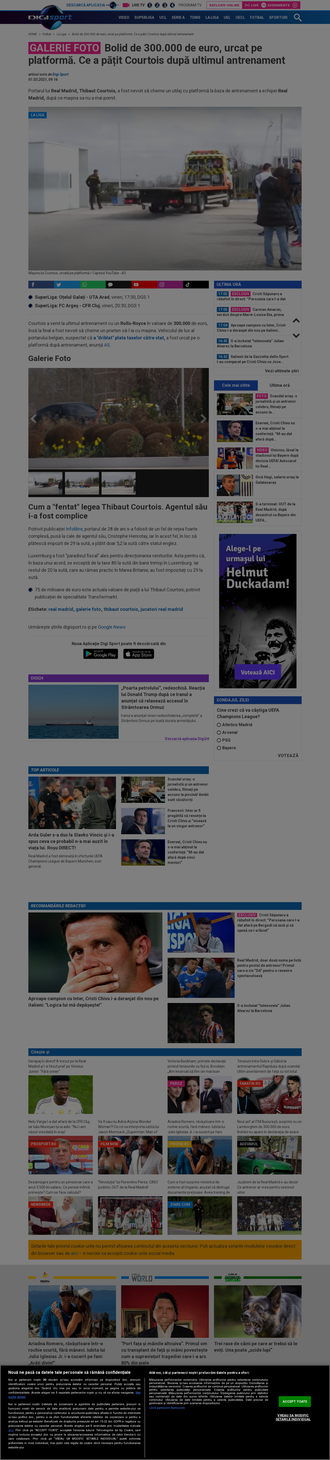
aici (10, 1430)
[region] (165, 1412)
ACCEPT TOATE (295, 1401)
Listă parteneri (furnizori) (167, 1408)
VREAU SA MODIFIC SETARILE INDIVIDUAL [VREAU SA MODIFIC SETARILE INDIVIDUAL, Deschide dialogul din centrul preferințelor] (293, 1417)
